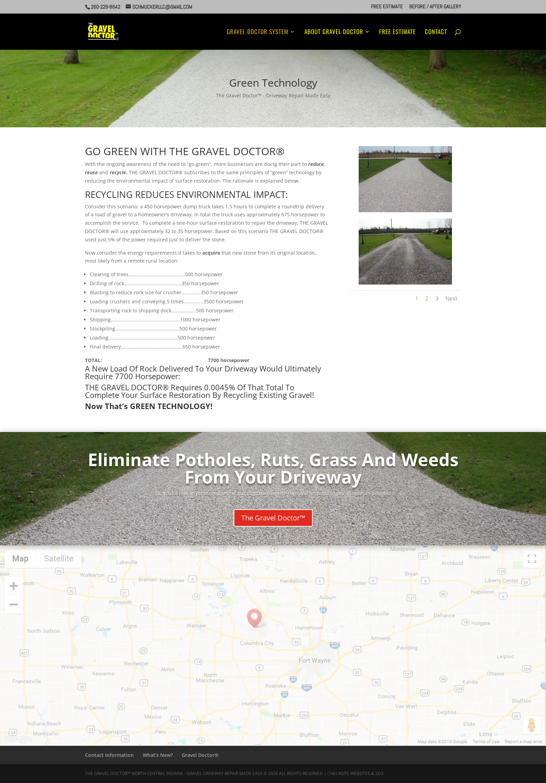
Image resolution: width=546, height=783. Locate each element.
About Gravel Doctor (333, 32)
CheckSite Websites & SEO (355, 773)
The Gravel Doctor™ (273, 517)
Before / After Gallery (435, 7)
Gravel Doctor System (257, 32)
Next (451, 298)
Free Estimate (387, 7)
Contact (436, 32)
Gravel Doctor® (200, 755)
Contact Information (109, 755)
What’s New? (158, 755)
